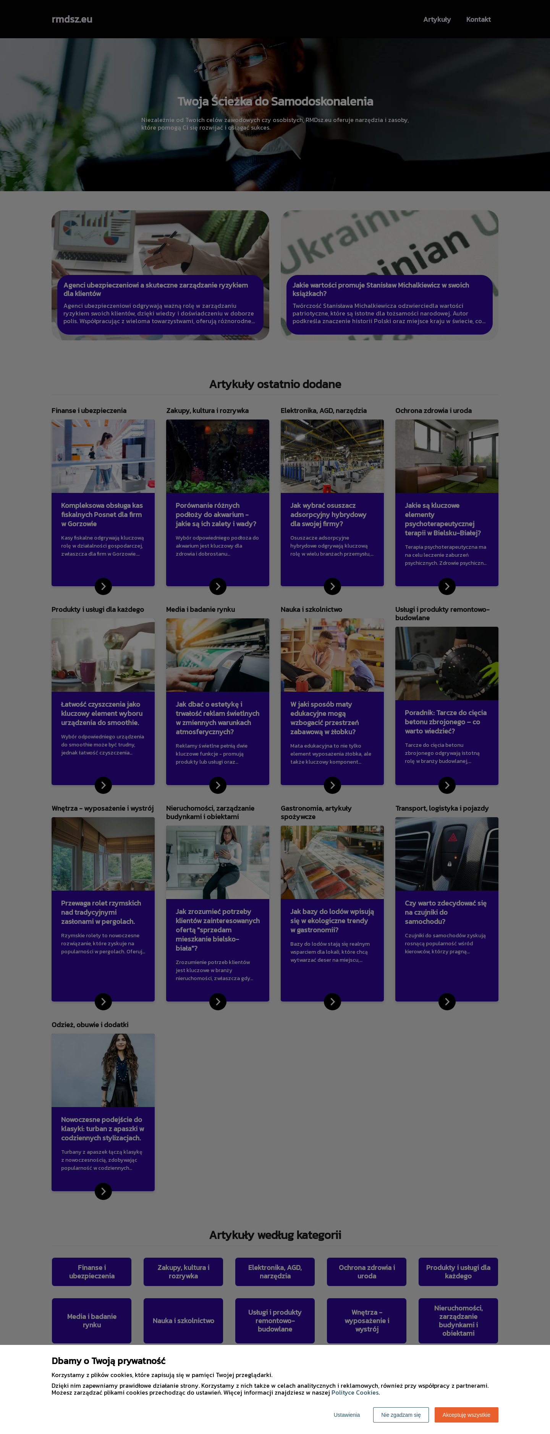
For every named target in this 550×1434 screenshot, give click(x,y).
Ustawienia (347, 1415)
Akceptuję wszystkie (466, 1415)
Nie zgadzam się (401, 1415)
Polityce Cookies (355, 1392)
